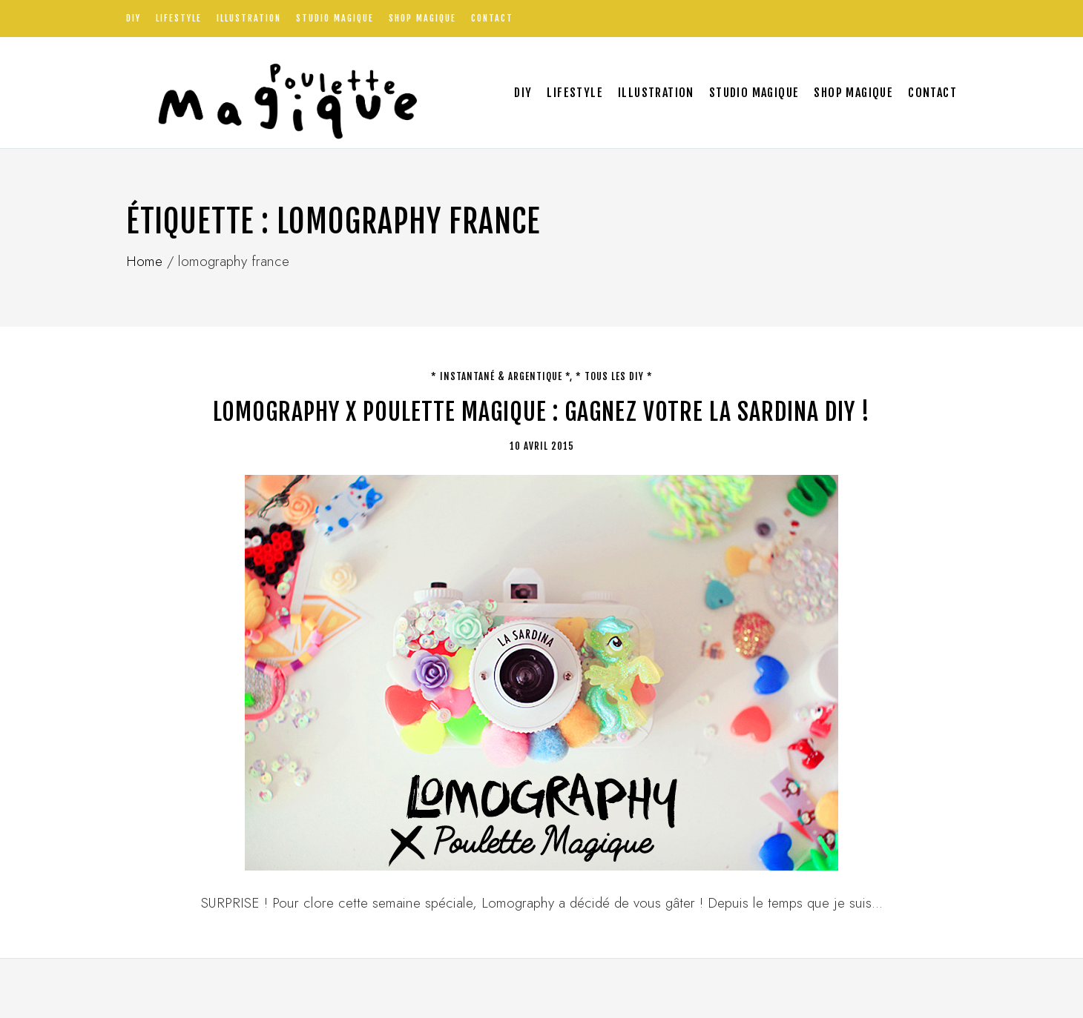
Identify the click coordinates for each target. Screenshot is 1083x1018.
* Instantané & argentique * (500, 376)
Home (144, 261)
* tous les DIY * (614, 376)
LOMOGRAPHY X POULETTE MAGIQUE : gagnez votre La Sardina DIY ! (541, 412)
